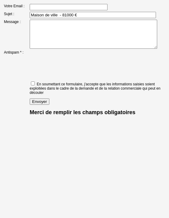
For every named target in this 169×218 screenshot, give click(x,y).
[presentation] (71, 69)
